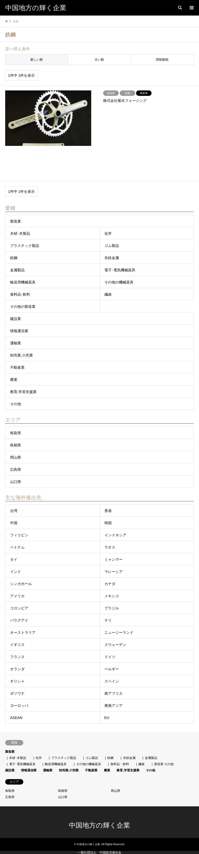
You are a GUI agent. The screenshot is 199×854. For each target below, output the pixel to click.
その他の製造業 (22, 306)
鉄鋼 (13, 258)
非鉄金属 (111, 258)
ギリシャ (17, 681)
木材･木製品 (20, 233)
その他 (15, 404)
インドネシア (115, 535)
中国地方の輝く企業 (99, 825)
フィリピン (19, 535)
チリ (108, 620)
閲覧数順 (162, 59)
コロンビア (19, 608)
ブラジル (111, 608)
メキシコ (111, 596)
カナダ (109, 584)
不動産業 (17, 367)
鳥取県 (15, 433)
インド (15, 572)
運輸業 (15, 343)
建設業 (15, 319)
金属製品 (17, 270)
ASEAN (16, 718)
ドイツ (109, 657)
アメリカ (17, 596)
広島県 (15, 469)
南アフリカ (113, 693)
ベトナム (17, 547)
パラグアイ (19, 620)
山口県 (15, 482)
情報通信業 (19, 331)
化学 (108, 233)
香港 (108, 511)
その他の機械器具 (118, 282)
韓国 (108, 523)
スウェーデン (115, 645)
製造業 (15, 221)
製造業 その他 (164, 764)
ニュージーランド (118, 632)
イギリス (17, 645)
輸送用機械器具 (22, 282)
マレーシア (113, 572)
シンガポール (21, 584)
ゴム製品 (111, 246)
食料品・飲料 (119, 764)
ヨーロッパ (19, 705)
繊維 (108, 294)
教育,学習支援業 (23, 392)
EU (106, 718)
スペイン (111, 681)
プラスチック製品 (24, 246)
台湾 (13, 511)
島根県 (15, 445)
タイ (13, 559)
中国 (13, 523)
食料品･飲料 (20, 294)
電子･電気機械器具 (119, 270)
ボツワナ (17, 693)
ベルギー (111, 669)
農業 (13, 380)
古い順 (99, 59)
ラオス (109, 547)
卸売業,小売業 (21, 355)
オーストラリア (22, 632)
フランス (17, 657)
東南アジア (113, 705)
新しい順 (36, 59)
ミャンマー (113, 559)
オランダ (17, 669)
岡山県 (15, 457)
